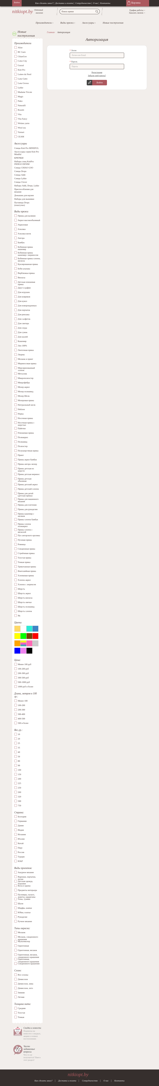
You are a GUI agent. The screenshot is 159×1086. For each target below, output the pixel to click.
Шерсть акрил (24, 593)
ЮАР (20, 861)
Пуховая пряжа (25, 540)
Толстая (21, 1013)
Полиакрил (23, 437)
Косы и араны (24, 886)
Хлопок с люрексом (27, 584)
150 (19, 774)
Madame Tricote (25, 92)
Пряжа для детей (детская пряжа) (25, 494)
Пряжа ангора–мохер (27, 464)
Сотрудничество (83, 3)
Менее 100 (23, 701)
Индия (21, 830)
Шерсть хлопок (25, 611)
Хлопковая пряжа (26, 575)
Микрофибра (24, 382)
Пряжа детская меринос (29, 474)
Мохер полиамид (25, 391)
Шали (20, 903)
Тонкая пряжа (24, 562)
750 (19, 805)
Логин (73, 50)
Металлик (22, 374)
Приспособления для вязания (23, 190)
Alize (20, 47)
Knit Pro (21, 70)
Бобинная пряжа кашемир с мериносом (28, 254)
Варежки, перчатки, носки (27, 877)
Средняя (22, 1008)
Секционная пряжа (26, 549)
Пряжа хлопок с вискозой (25, 531)
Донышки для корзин (24, 195)
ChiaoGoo (22, 56)
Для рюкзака (23, 314)
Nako (20, 101)
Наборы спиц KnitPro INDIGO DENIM (24, 162)
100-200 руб (23, 669)
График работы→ (137, 10)
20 (19, 739)
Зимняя (21, 992)
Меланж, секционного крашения (28, 937)
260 (19, 792)
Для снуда (22, 328)
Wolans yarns (24, 123)
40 (19, 752)
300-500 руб (23, 678)
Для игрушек (24, 292)
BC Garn (22, 52)
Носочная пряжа (25, 418)
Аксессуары (88, 22)
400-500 (21, 718)
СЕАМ (21, 136)
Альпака (22, 229)
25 (19, 743)
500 (19, 801)
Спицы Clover (20, 182)
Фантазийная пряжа (27, 571)
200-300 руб (23, 673)
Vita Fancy (22, 119)
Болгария (22, 816)
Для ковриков (24, 297)
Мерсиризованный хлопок (26, 369)
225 (19, 783)
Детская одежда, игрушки (25, 881)
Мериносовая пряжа (27, 363)
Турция (21, 857)
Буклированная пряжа (28, 264)
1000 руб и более (25, 686)
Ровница (22, 544)
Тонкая (21, 1017)
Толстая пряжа (24, 558)
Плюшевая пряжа (26, 433)
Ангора (21, 238)
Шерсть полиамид (26, 607)
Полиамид (22, 442)
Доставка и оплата (64, 3)
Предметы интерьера (27, 890)
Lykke (20, 87)
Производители (44, 22)
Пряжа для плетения (27, 505)
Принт (21, 455)
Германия (22, 821)
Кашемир (22, 341)
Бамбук (21, 242)
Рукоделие (22, 917)
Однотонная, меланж (27, 950)
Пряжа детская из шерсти (26, 469)
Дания (21, 825)
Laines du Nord (24, 74)
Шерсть (21, 589)
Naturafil (22, 105)
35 (19, 748)
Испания (22, 834)
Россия (21, 852)
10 (19, 734)
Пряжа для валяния (27, 216)
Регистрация (97, 72)
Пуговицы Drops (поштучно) (21, 203)
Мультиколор (24, 941)
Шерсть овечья (25, 602)
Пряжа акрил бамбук (27, 459)
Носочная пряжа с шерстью (26, 424)
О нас (95, 3)
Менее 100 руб (24, 664)
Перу (20, 848)
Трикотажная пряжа (27, 566)
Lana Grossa (23, 83)
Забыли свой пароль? (97, 76)
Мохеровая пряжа (26, 400)
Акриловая (23, 225)
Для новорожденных (27, 305)
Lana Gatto (23, 79)
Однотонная (23, 946)
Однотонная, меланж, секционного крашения (28, 955)
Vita (20, 114)
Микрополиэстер (25, 378)
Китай (21, 843)
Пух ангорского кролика (29, 535)
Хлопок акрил (24, 580)
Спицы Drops (20, 171)
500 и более (23, 723)
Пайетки (22, 428)
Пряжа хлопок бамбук (28, 519)
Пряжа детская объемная (24, 480)
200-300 (21, 710)
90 (19, 765)
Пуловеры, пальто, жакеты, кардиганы (26, 894)
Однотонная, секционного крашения (28, 959)
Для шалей (23, 337)
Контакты (105, 3)
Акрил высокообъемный (29, 220)
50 (19, 756)
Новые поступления (113, 22)
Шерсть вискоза (25, 598)
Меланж (21, 932)
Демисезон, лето (25, 988)
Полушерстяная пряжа (28, 451)
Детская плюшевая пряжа (26, 283)
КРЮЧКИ (19, 158)
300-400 (21, 714)
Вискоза (21, 277)
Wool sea (22, 128)
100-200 (21, 705)
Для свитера (23, 323)
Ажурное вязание (26, 872)
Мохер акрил (24, 387)
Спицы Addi (20, 175)
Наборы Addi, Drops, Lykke (26, 185)
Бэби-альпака (24, 269)
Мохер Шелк (24, 396)
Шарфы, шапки (25, 908)
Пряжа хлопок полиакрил (24, 525)
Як (19, 615)
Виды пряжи (67, 22)
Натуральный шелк (26, 405)
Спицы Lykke (20, 178)
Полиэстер (23, 446)
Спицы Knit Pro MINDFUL (26, 148)
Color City (22, 61)
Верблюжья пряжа (26, 273)
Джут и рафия (24, 288)
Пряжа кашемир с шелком (26, 515)
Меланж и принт (25, 359)
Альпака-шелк (24, 233)
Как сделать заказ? (44, 3)
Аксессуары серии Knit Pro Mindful (26, 153)
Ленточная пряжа (26, 350)
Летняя (21, 997)
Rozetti (21, 110)
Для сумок (22, 332)
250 (19, 788)
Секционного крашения (29, 963)
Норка (21, 414)
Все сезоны (23, 975)
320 (19, 796)
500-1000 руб (24, 682)
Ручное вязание (25, 921)
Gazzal (21, 65)
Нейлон (21, 409)
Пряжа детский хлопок (28, 489)
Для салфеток (24, 319)
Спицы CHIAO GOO (23, 168)
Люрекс (21, 354)
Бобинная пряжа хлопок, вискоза (29, 259)
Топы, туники (24, 899)
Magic (20, 96)
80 (19, 761)
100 (19, 770)
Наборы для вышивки (24, 199)
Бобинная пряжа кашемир (25, 248)
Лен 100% (22, 346)
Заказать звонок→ (137, 13)
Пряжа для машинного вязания (28, 500)
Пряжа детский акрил (28, 484)
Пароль (74, 62)
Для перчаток (24, 310)
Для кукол (22, 301)
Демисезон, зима (25, 984)
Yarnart (21, 132)
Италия (21, 839)
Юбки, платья (24, 912)
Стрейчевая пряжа (26, 553)
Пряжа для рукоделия (28, 509)
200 (19, 779)
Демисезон (23, 979)
